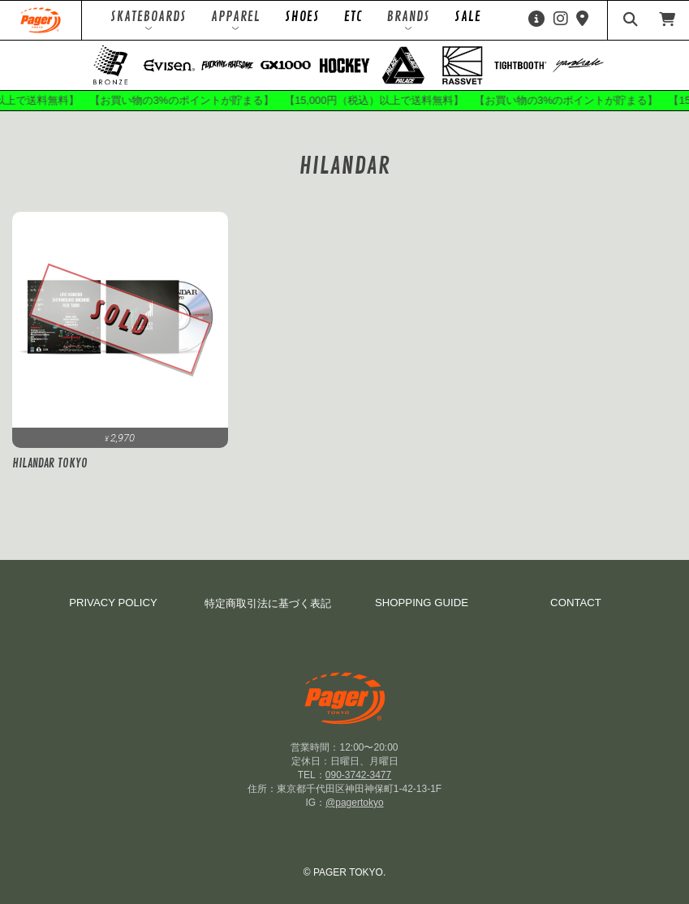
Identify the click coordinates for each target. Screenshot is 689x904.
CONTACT (575, 602)
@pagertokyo (354, 802)
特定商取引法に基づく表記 (268, 603)
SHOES (302, 17)
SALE (467, 17)
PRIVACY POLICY (113, 602)
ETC (353, 17)
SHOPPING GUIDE (421, 602)
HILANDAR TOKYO (50, 463)
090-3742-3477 (358, 775)
